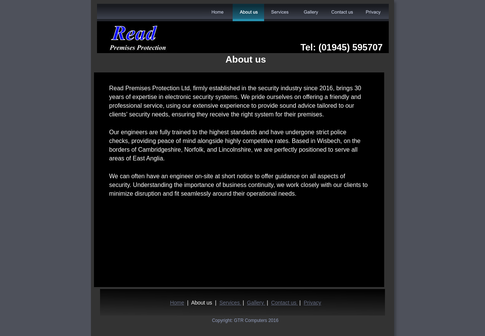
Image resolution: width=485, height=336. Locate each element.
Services (230, 303)
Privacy (312, 303)
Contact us (284, 303)
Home (177, 303)
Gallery (256, 303)
